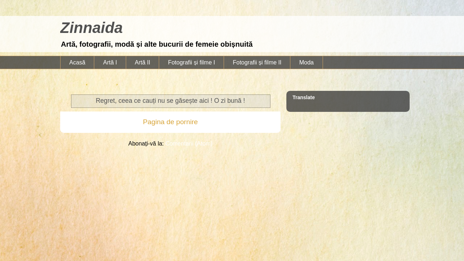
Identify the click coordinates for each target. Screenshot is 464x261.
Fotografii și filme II (257, 62)
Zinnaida (91, 27)
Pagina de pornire (170, 122)
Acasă (77, 62)
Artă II (142, 62)
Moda (306, 62)
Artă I (110, 62)
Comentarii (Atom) (188, 143)
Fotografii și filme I (191, 62)
